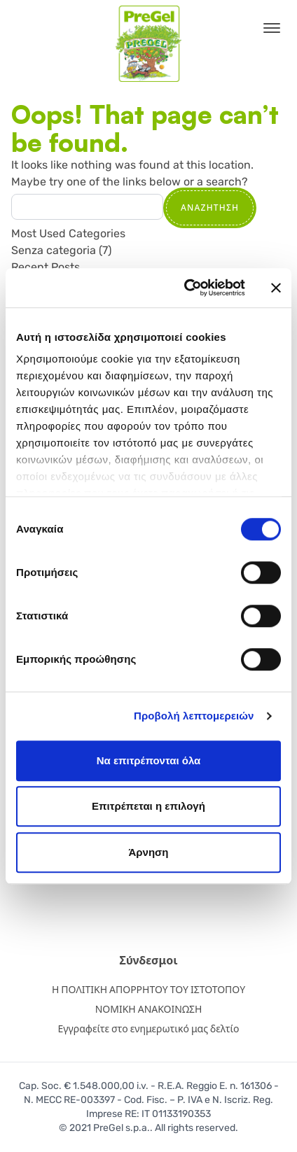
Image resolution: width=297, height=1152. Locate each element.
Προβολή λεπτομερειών (194, 716)
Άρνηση (148, 852)
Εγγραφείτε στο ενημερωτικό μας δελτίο (149, 1029)
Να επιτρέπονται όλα (149, 760)
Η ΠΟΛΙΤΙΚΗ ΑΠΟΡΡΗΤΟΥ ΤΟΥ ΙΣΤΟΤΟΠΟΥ (148, 990)
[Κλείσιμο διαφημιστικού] (276, 288)
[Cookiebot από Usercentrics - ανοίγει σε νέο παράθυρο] (186, 288)
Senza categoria (53, 250)
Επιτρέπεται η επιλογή (148, 806)
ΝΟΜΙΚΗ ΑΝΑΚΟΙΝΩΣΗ (148, 1010)
